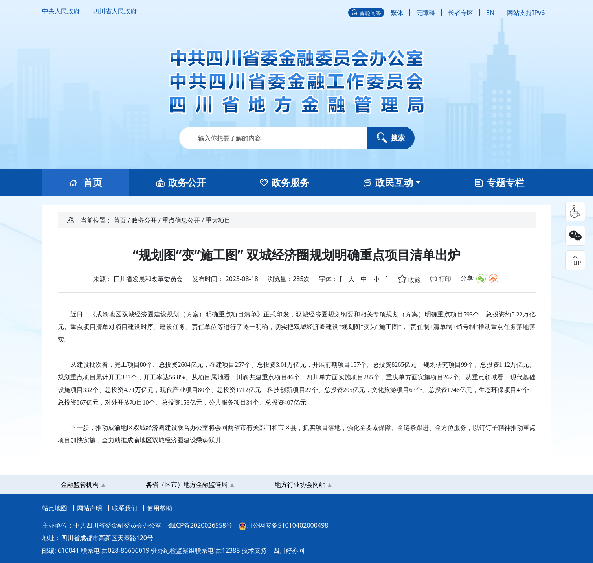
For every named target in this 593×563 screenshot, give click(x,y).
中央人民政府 (61, 11)
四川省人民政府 (115, 11)
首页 (85, 182)
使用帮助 (159, 508)
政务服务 (284, 182)
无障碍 (425, 12)
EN (490, 12)
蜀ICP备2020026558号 (200, 525)
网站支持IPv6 (526, 12)
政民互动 (388, 182)
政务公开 (181, 182)
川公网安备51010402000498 (283, 525)
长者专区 (460, 12)
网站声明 (89, 508)
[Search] (297, 138)
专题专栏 (499, 182)
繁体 (397, 12)
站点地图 (54, 508)
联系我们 (124, 508)
